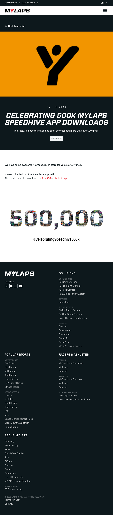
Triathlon (9, 399)
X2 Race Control (67, 290)
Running (8, 395)
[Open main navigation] (105, 10)
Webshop (63, 367)
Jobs (7, 457)
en (104, 3)
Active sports (30, 3)
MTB (7, 415)
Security (9, 504)
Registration (65, 330)
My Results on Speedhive (71, 363)
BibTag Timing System (69, 310)
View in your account (69, 395)
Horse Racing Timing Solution (73, 318)
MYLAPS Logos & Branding (17, 481)
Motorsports (12, 3)
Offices (8, 461)
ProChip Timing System (70, 314)
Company (9, 441)
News (7, 449)
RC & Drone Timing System (72, 294)
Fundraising (64, 334)
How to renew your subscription (74, 399)
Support (63, 371)
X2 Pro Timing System (69, 286)
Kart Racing (10, 375)
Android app (61, 178)
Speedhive (56, 138)
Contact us (10, 473)
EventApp (63, 326)
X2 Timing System (68, 282)
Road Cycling (11, 403)
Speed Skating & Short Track (19, 419)
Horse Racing (11, 427)
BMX (7, 411)
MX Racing (10, 371)
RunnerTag (64, 338)
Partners (9, 465)
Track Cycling (11, 407)
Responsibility (11, 445)
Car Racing (10, 363)
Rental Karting (11, 379)
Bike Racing (10, 367)
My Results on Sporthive (71, 379)
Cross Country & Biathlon (17, 423)
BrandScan (64, 342)
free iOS (46, 178)
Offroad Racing (12, 387)
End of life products (14, 477)
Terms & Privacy (12, 500)
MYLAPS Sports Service (70, 346)
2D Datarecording (13, 489)
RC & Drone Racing (14, 383)
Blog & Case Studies (15, 453)
